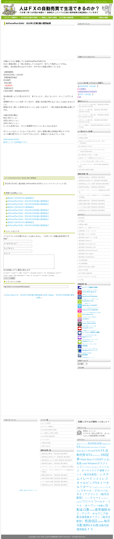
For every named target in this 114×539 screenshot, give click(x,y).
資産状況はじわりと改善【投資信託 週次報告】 (94, 184)
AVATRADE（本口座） (88, 86)
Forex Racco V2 (95, 447)
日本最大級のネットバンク (86, 355)
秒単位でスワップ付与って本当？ (87, 342)
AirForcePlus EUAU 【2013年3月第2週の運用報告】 (28, 204)
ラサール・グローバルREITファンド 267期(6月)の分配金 (94, 196)
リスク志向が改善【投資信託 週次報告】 (92, 207)
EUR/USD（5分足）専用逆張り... (87, 315)
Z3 (80, 97)
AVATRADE (95, 443)
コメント (7, 253)
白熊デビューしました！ (87, 293)
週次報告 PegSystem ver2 (87, 247)
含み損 (24, 178)
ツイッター (88, 2)
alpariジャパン (82, 444)
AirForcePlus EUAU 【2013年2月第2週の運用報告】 (28, 219)
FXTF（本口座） (85, 94)
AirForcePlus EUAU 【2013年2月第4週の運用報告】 (28, 213)
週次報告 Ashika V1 (85, 240)
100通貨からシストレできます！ (87, 328)
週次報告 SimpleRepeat (86, 257)
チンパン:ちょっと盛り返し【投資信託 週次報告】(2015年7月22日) (94, 116)
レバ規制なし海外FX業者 (48, 17)
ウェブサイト (8, 248)
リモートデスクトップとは (87, 276)
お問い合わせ (97, 2)
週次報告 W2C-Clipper (86, 254)
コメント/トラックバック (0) (54, 184)
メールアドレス (9, 244)
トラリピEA (84, 17)
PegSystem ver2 (96, 455)
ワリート (88, 501)
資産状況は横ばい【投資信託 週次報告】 (92, 177)
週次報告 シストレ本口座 (87, 234)
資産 (28, 178)
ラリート (95, 497)
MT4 (89, 454)
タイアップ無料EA (11, 17)
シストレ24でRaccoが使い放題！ (89, 333)
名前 (5, 239)
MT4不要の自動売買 (66, 17)
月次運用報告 (83, 260)
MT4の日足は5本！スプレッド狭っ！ (88, 337)
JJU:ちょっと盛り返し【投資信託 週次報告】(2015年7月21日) (93, 121)
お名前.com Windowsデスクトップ (93, 463)
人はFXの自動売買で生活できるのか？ (14, 2)
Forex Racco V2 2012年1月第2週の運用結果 (24, 298)
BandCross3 (106, 444)
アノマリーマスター (90, 467)
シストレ (99, 478)
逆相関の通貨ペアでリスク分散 (87, 324)
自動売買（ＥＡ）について (87, 231)
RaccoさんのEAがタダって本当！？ (88, 288)
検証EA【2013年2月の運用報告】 (21, 207)
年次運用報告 (83, 263)
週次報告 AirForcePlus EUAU (37, 2)
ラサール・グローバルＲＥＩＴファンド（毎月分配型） (93, 494)
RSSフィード (107, 2)
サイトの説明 (46, 423)
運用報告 (33, 178)
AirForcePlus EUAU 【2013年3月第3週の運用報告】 (28, 201)
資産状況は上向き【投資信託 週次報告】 (92, 210)
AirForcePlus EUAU (11, 139)
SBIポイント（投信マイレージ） (89, 227)
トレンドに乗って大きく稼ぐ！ (87, 320)
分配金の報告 (83, 224)
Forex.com (85, 447)
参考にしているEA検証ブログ (15, 142)
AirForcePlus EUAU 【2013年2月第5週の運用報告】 (28, 210)
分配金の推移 (103, 17)
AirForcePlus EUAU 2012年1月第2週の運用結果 (28, 23)
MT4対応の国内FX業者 (29, 17)
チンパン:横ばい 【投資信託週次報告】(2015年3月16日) (94, 126)
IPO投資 (81, 221)
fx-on (91, 450)
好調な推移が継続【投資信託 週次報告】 (92, 204)
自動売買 (104, 525)
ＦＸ (90, 529)
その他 (81, 280)
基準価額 (101, 509)
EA (78, 446)
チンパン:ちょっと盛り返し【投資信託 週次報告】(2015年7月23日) (94, 105)
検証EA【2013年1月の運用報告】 (21, 222)
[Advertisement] (39, 43)
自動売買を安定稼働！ (87, 351)
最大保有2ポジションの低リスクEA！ (88, 297)
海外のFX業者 (83, 270)
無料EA (87, 525)
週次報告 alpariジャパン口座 (88, 237)
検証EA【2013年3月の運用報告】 (21, 198)
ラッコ (87, 498)
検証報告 (100, 521)
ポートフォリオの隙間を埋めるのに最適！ (89, 311)
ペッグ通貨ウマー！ (85, 302)
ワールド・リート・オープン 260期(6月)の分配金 (94, 191)
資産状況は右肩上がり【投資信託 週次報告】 (93, 180)
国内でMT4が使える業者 (87, 267)
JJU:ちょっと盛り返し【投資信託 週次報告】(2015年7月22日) (93, 110)
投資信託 (82, 218)
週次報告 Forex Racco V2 (87, 244)
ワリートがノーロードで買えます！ (88, 346)
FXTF (97, 450)
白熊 (95, 525)
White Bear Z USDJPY (88, 92)
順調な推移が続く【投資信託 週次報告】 (92, 200)
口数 (86, 509)
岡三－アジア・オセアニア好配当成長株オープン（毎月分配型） (93, 515)
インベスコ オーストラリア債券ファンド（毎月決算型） (93, 471)
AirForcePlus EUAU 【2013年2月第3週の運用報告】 (28, 216)
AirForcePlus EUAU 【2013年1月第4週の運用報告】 (28, 225)
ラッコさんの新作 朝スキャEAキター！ (89, 306)
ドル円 (95, 487)
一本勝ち (82, 89)
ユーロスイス (101, 487)
